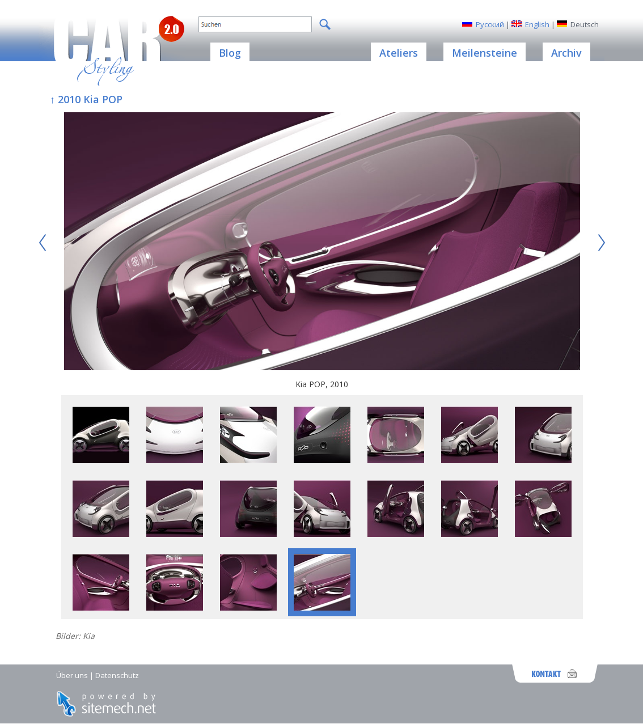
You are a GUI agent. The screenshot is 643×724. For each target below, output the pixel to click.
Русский (490, 24)
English (537, 24)
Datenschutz (117, 675)
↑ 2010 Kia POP (86, 99)
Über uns (72, 675)
